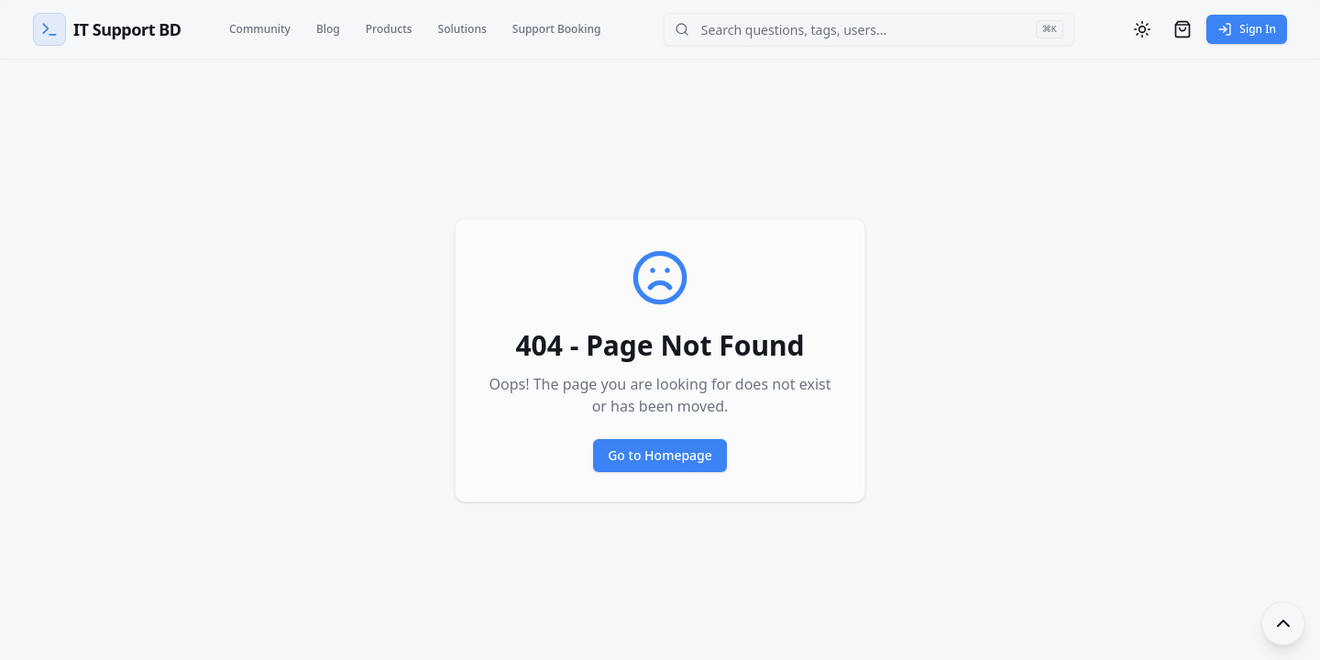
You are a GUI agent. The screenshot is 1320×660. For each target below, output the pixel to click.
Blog (328, 29)
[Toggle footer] (1283, 623)
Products (389, 29)
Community (260, 29)
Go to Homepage (660, 455)
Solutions (462, 29)
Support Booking (556, 29)
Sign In (1246, 29)
